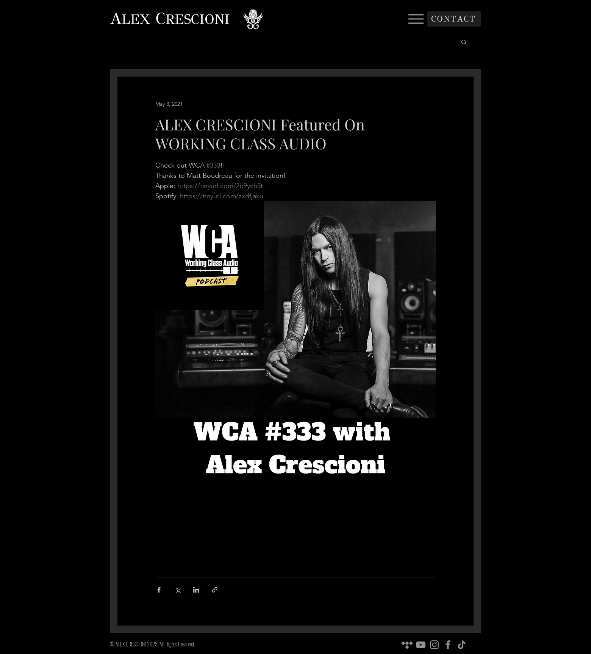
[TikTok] (461, 645)
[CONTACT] (454, 19)
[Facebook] (448, 645)
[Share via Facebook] (159, 589)
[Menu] (415, 18)
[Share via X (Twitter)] (177, 589)
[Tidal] (407, 645)
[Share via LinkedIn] (196, 589)
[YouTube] (421, 645)
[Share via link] (214, 589)
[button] (463, 42)
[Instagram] (434, 645)
